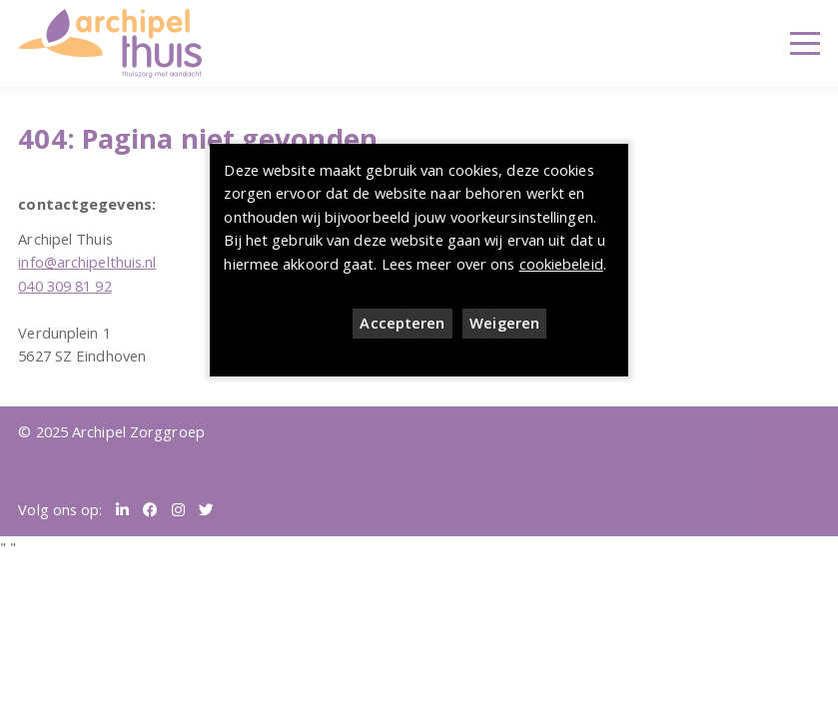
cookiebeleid (561, 264)
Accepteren (402, 323)
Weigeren (504, 323)
